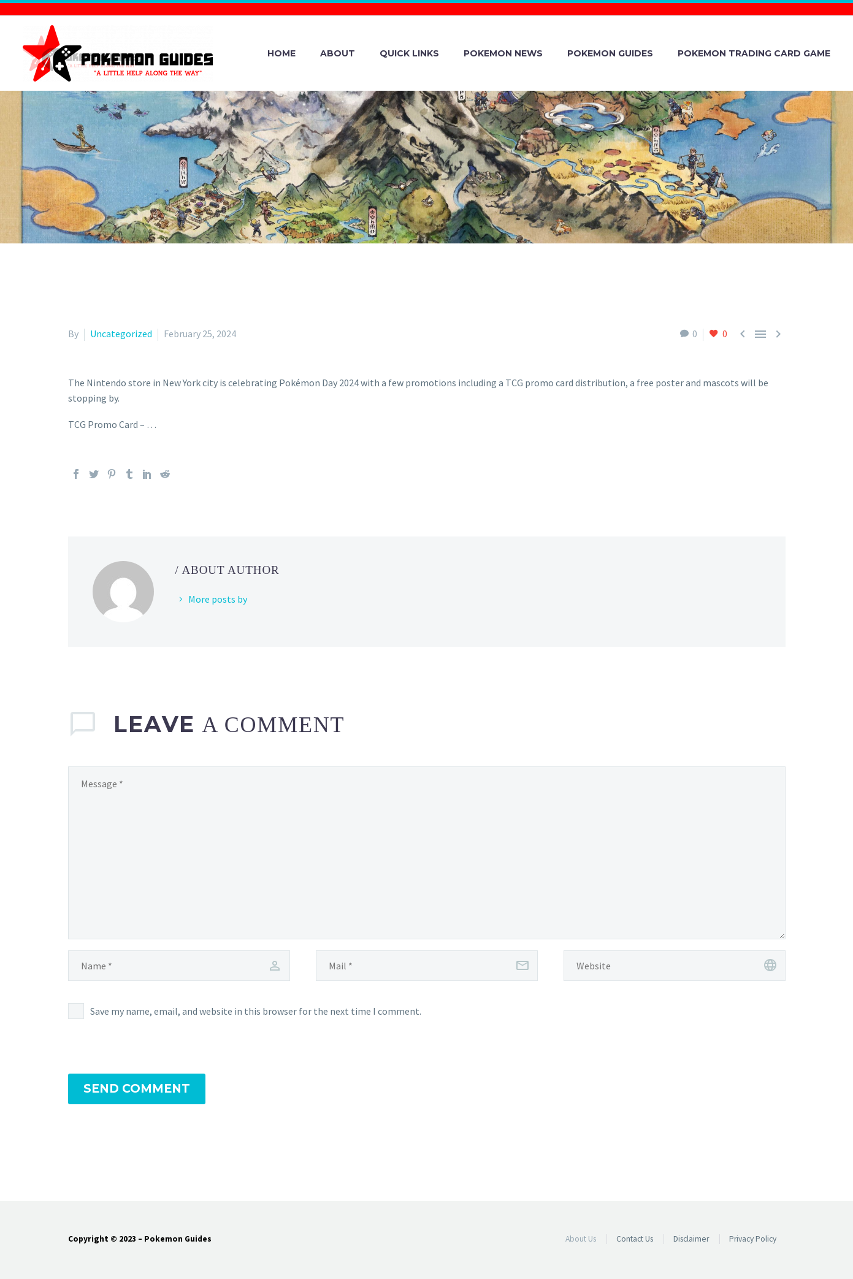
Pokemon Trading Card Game (754, 53)
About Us (580, 1239)
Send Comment (136, 1089)
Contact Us (634, 1239)
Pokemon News (503, 53)
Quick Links (409, 53)
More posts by (217, 599)
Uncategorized (121, 333)
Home (281, 53)
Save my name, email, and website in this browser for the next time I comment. (255, 1011)
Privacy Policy (752, 1239)
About (337, 53)
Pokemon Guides (610, 53)
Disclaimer (691, 1239)
